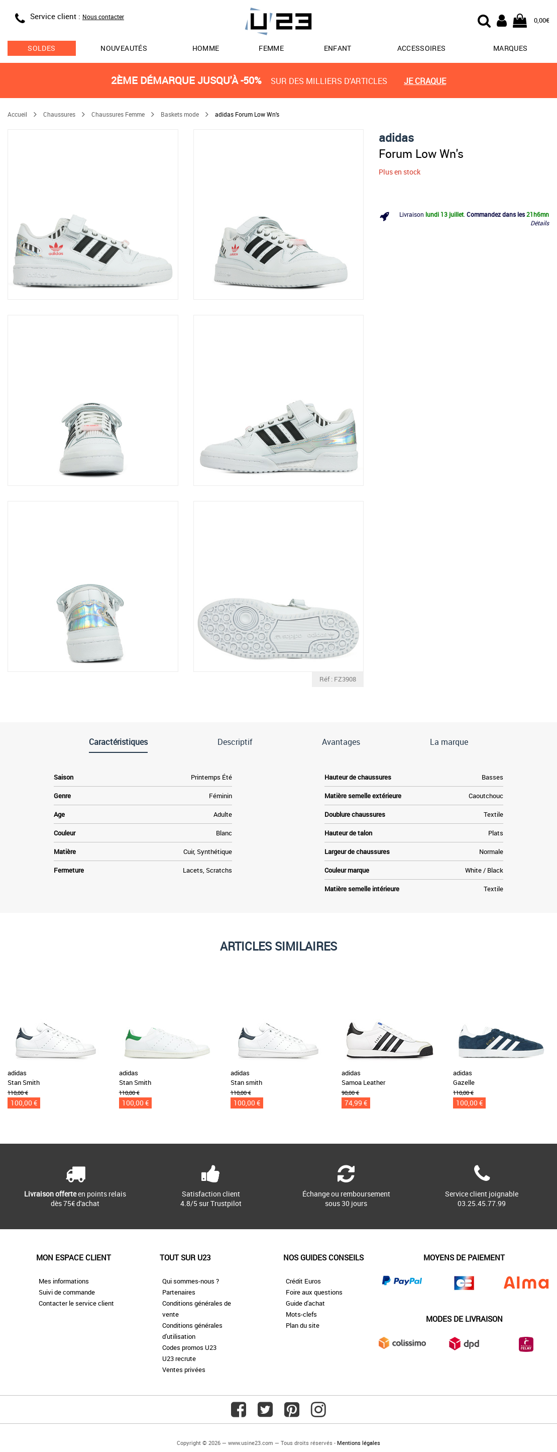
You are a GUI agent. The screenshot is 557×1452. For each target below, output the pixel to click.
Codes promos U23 (189, 1347)
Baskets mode (180, 114)
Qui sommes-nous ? (190, 1281)
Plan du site (302, 1325)
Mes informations (64, 1281)
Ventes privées (183, 1369)
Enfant (338, 48)
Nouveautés (123, 48)
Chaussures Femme (118, 114)
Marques (510, 48)
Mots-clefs (301, 1314)
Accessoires (421, 48)
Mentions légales (358, 1442)
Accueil (17, 114)
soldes (41, 48)
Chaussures (59, 114)
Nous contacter (103, 17)
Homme (205, 48)
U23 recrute (179, 1358)
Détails (539, 223)
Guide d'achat (305, 1303)
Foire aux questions (314, 1292)
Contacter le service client (76, 1303)
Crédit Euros (303, 1281)
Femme (271, 48)
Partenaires (178, 1292)
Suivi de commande (67, 1292)
